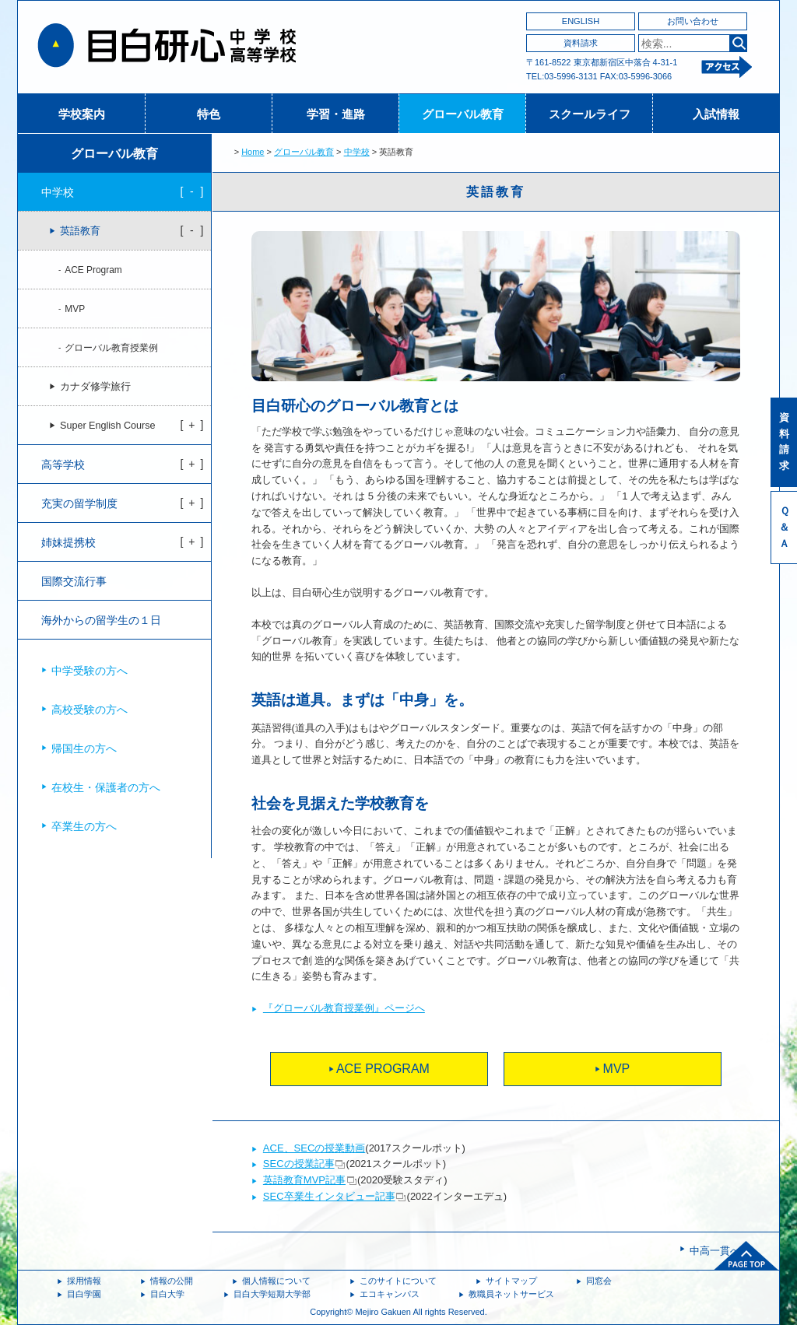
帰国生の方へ (84, 748)
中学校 (357, 151)
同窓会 (599, 1280)
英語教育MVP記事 (304, 1180)
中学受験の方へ (89, 670)
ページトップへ (746, 1256)
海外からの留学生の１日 (101, 620)
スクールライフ (589, 114)
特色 (208, 114)
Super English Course (108, 425)
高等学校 (63, 464)
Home (252, 151)
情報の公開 (171, 1280)
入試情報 (716, 114)
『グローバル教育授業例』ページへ (344, 1008)
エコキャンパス (390, 1294)
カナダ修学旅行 (95, 386)
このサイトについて (398, 1280)
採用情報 (84, 1280)
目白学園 (84, 1294)
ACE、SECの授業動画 (314, 1148)
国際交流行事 (74, 581)
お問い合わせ (692, 21)
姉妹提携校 (68, 542)
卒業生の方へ (84, 826)
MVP (616, 1068)
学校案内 (81, 114)
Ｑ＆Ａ (784, 527)
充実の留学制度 (79, 503)
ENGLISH (580, 21)
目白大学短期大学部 (272, 1294)
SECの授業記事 (299, 1163)
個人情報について (276, 1280)
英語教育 (80, 231)
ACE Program (93, 270)
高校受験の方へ (89, 709)
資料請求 (581, 42)
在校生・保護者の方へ (105, 787)
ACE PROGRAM (383, 1068)
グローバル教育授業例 (111, 347)
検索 (738, 43)
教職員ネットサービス (511, 1294)
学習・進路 (336, 114)
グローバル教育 (463, 114)
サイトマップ (511, 1280)
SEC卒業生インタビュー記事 (329, 1196)
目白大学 (167, 1294)
